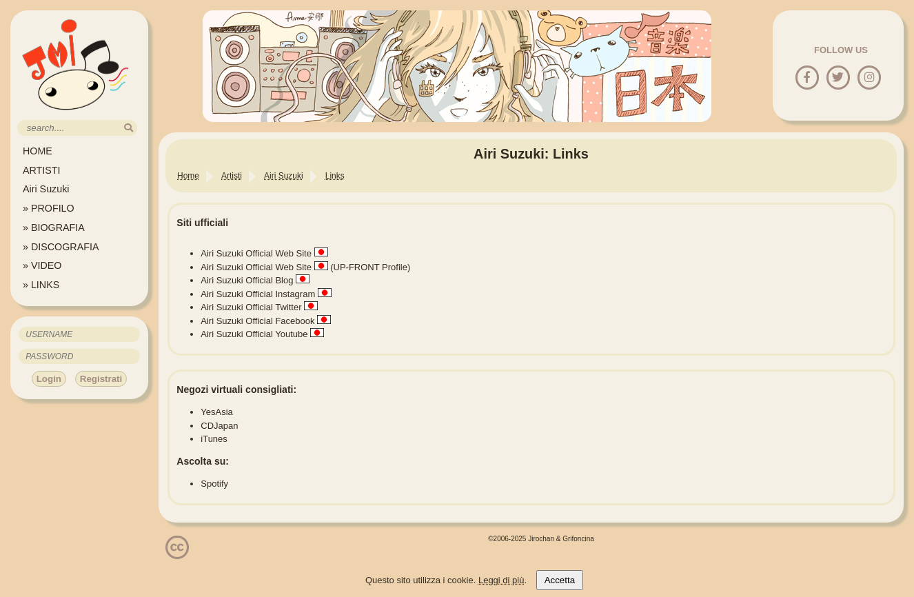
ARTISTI (42, 170)
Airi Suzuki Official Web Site (256, 253)
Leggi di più (501, 580)
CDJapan (219, 426)
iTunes (214, 439)
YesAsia (217, 412)
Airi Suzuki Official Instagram (258, 294)
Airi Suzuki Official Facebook (257, 321)
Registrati (101, 379)
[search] (128, 128)
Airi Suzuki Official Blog (247, 280)
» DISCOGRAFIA (61, 246)
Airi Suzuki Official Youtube (254, 334)
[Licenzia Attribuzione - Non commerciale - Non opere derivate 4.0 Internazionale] (177, 554)
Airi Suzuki (46, 188)
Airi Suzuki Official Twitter (251, 307)
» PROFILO (48, 208)
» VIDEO (42, 265)
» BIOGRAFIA (54, 227)
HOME (37, 150)
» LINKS (41, 284)
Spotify (214, 483)
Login (49, 379)
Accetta (560, 580)
